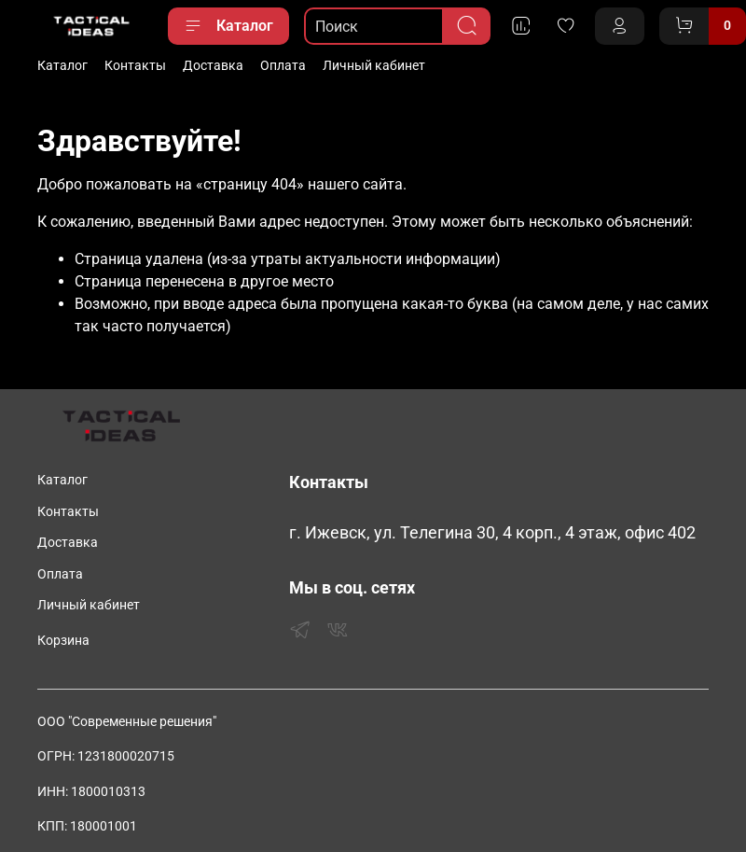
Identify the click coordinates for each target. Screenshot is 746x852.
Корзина (63, 641)
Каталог (228, 26)
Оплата (283, 66)
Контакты (135, 66)
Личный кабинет (374, 66)
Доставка (213, 66)
